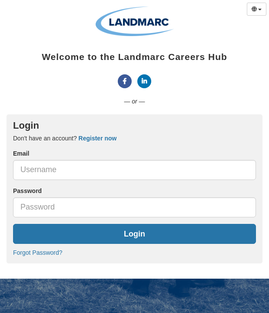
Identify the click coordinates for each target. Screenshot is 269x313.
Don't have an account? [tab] (64, 138)
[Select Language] (256, 9)
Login (134, 234)
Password (27, 190)
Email (21, 153)
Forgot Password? (38, 252)
